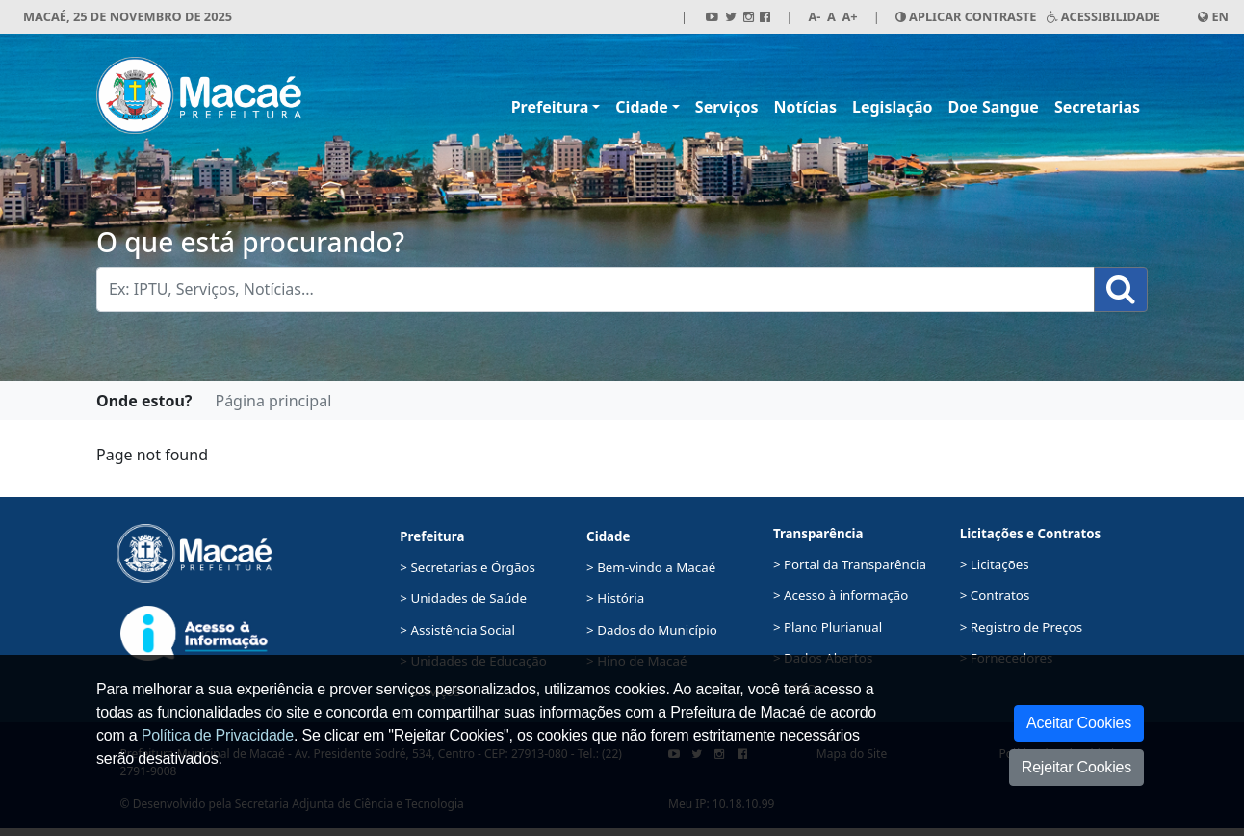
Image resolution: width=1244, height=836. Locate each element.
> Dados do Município (651, 630)
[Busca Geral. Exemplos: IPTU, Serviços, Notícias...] (595, 289)
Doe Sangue (993, 107)
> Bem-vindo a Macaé (650, 567)
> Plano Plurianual (827, 627)
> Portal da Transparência (849, 564)
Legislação (892, 107)
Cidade (641, 107)
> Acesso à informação (840, 595)
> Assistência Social (457, 630)
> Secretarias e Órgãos (467, 567)
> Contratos (995, 595)
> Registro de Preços (1021, 627)
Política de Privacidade (218, 735)
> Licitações (994, 564)
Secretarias (1097, 107)
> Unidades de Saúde (463, 598)
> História (615, 598)
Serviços (727, 107)
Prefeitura (550, 107)
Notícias (805, 107)
